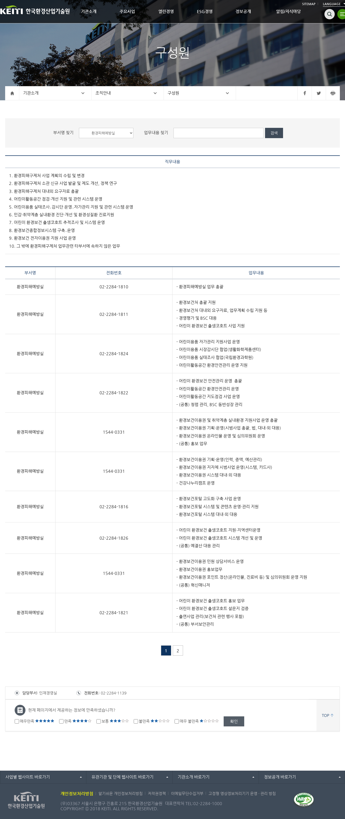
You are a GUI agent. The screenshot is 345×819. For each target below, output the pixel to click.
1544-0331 (114, 432)
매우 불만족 (199, 721)
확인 (234, 721)
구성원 (173, 93)
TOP (325, 715)
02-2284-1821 (113, 612)
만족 (78, 721)
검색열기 (329, 14)
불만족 (154, 721)
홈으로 (12, 93)
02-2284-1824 (113, 353)
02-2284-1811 (113, 314)
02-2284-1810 (113, 286)
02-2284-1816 (113, 506)
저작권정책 (157, 793)
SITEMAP (308, 4)
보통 (115, 721)
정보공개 (243, 11)
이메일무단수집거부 (187, 793)
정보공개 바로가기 (280, 777)
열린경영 (166, 11)
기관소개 (88, 11)
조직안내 (103, 93)
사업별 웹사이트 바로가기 (27, 777)
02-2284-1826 (113, 538)
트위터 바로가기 (319, 93)
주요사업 (127, 11)
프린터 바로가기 (333, 93)
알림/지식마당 (288, 11)
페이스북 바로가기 (304, 93)
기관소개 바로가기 (194, 777)
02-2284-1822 (113, 392)
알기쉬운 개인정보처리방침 (120, 793)
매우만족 (37, 721)
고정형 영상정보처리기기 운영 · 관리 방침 (242, 793)
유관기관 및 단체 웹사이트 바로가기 (122, 777)
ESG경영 (205, 11)
